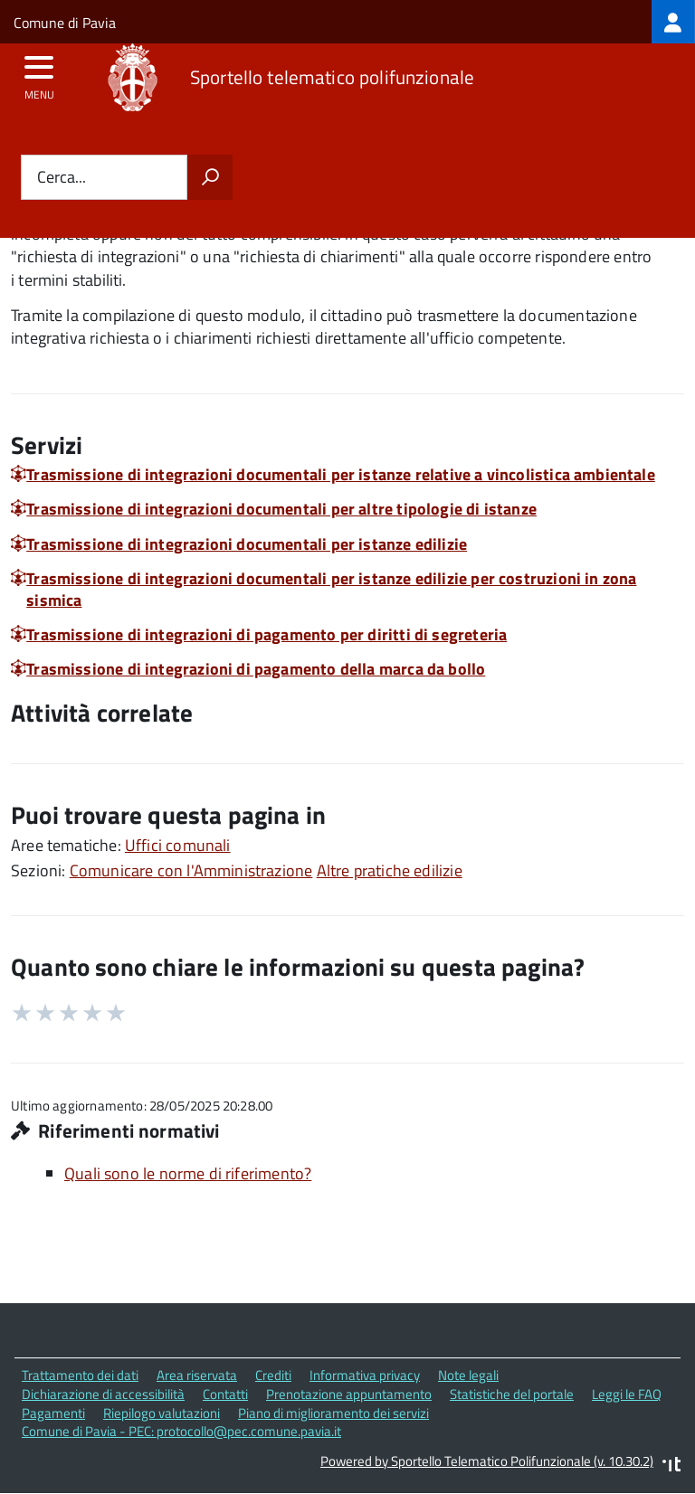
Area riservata (197, 1375)
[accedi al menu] (39, 73)
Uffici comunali (178, 845)
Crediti (273, 1375)
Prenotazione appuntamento (349, 1394)
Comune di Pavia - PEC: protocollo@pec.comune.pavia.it (181, 1431)
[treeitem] (673, 21)
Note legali (468, 1375)
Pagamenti (53, 1413)
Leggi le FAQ (627, 1394)
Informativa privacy (364, 1375)
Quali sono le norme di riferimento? (187, 1173)
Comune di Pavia (65, 22)
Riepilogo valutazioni (161, 1413)
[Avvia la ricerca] (210, 177)
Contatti (225, 1394)
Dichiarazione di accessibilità (103, 1394)
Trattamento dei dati (80, 1375)
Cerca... (61, 177)
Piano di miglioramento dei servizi (333, 1413)
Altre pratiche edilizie (389, 870)
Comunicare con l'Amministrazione (191, 870)
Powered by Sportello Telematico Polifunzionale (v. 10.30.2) (486, 1461)
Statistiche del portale (512, 1394)
